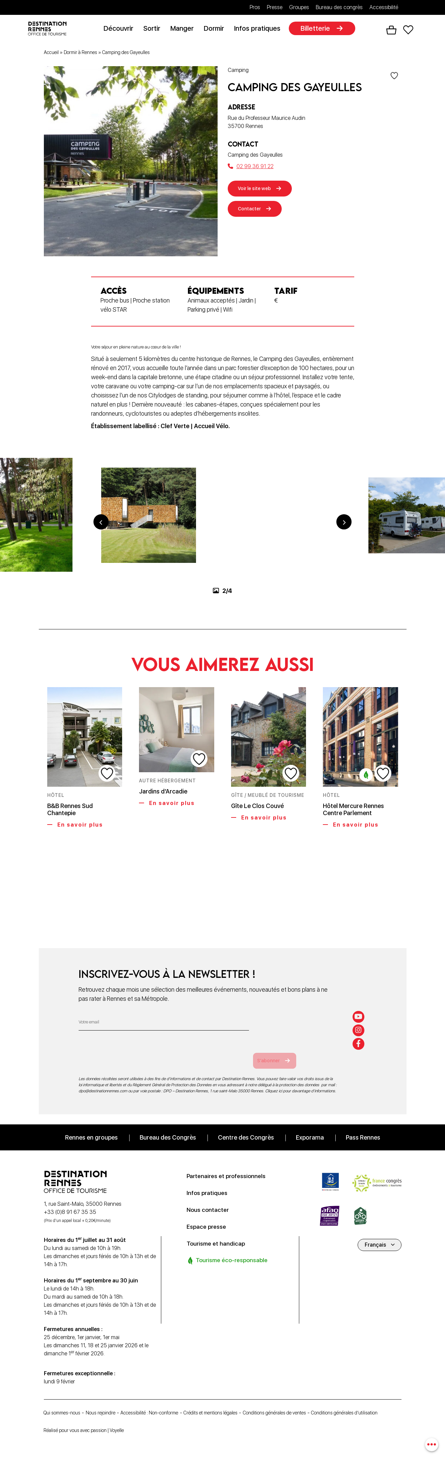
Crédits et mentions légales (236, 1404)
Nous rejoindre (110, 1404)
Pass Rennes (363, 1128)
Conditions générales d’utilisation (82, 1414)
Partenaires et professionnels (232, 1167)
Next (344, 552)
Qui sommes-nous (65, 1404)
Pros (255, 7)
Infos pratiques (260, 29)
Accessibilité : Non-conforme (166, 1404)
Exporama (310, 1128)
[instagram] (359, 1019)
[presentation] (130, 1047)
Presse (274, 7)
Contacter (252, 212)
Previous (101, 552)
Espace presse (209, 1217)
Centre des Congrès (246, 1128)
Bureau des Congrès (168, 1128)
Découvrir (121, 29)
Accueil (51, 53)
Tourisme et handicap (220, 1234)
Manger (184, 29)
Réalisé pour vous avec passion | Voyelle (90, 1430)
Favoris (408, 30)
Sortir (154, 29)
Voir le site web (258, 190)
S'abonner (278, 1051)
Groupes (299, 7)
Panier (391, 30)
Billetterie (317, 29)
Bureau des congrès (339, 7)
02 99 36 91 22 (251, 167)
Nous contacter (210, 1200)
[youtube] (359, 1004)
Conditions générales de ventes (310, 1404)
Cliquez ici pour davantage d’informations (300, 1081)
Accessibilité (383, 7)
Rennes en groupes (91, 1128)
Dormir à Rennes (80, 53)
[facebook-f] (359, 1035)
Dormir (216, 29)
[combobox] (430, 1443)
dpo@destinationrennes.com (103, 1081)
